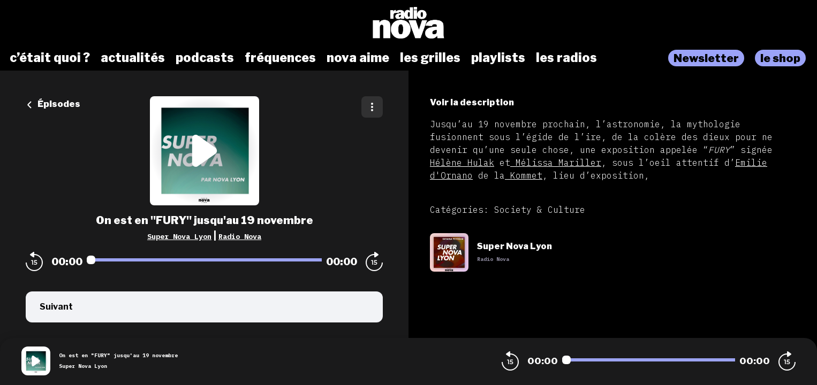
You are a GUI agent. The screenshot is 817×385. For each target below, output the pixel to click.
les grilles (430, 57)
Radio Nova (239, 236)
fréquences (280, 57)
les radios (566, 57)
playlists (498, 57)
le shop (780, 58)
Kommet (523, 175)
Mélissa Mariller (555, 162)
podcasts (205, 57)
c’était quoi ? (50, 57)
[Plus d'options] (372, 107)
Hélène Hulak (462, 162)
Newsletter (706, 58)
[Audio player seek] (204, 260)
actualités (133, 57)
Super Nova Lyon (179, 236)
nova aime (358, 57)
